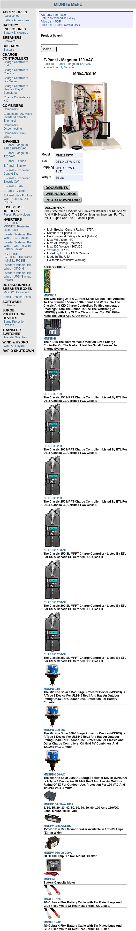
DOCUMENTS (56, 188)
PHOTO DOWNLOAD (62, 200)
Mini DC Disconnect (16, 292)
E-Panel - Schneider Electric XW (17, 180)
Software (9, 305)
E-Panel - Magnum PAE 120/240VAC (16, 146)
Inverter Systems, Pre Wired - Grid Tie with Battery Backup (17, 246)
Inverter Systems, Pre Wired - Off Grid (17, 267)
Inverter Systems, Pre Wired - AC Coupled (17, 236)
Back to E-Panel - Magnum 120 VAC (67, 64)
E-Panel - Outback (15, 161)
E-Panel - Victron (15, 191)
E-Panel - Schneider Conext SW (17, 172)
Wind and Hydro (14, 346)
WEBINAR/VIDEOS (60, 194)
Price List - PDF (50, 21)
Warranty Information (54, 14)
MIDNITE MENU (68, 4)
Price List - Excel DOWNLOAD (60, 25)
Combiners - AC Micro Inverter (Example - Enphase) (18, 117)
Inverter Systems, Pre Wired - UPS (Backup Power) (17, 277)
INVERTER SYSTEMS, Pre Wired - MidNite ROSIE (18, 257)
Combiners (11, 109)
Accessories (11, 15)
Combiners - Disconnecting (13, 127)
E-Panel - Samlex (15, 165)
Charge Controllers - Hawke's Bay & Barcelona (17, 89)
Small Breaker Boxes (17, 297)
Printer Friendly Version (59, 67)
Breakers (9, 41)
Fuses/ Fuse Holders (17, 214)
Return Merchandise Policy (57, 18)
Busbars (9, 49)
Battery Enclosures (16, 32)
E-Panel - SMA (13, 186)
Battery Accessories (16, 20)
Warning (80, 260)
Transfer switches (15, 337)
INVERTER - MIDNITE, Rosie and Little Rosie (17, 226)
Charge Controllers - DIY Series (17, 79)
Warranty (53, 250)
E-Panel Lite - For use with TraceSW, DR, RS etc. (18, 199)
